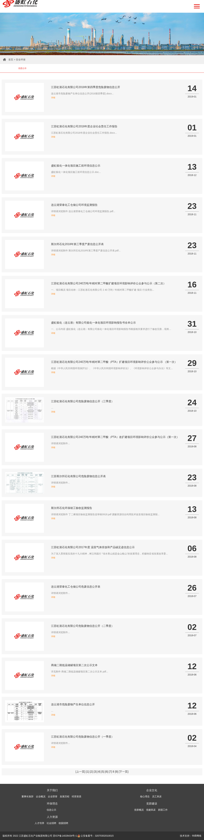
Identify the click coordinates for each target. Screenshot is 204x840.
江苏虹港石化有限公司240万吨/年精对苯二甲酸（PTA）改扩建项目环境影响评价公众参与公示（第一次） (115, 437)
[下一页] (123, 771)
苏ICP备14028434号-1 (65, 835)
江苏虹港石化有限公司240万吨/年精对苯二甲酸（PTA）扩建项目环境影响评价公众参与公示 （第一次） (114, 361)
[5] (102, 771)
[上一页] (80, 771)
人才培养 (39, 823)
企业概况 (40, 796)
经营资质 (76, 796)
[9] (116, 771)
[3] (95, 771)
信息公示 (22, 68)
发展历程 (64, 796)
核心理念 (145, 796)
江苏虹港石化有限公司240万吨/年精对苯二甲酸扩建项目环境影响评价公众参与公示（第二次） (108, 283)
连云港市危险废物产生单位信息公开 (73, 704)
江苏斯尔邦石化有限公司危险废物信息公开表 (78, 476)
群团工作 (163, 809)
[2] (91, 771)
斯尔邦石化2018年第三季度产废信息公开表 (77, 244)
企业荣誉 (52, 796)
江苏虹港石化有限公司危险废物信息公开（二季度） (82, 625)
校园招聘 (63, 823)
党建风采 (151, 809)
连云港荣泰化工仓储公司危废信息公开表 (75, 586)
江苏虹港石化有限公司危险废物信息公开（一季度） (82, 736)
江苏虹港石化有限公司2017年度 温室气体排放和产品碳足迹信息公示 (92, 547)
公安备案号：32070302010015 (96, 835)
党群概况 (139, 809)
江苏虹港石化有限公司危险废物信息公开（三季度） (82, 401)
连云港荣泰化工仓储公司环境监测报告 (74, 204)
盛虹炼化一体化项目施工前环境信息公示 (75, 165)
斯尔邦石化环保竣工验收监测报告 (71, 508)
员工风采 (157, 796)
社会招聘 (51, 823)
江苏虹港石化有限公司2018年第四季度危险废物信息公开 (85, 87)
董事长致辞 (27, 796)
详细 (53, 97)
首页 (10, 59)
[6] (106, 771)
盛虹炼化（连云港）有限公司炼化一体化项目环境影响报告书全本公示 (93, 322)
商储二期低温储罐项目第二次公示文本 (74, 665)
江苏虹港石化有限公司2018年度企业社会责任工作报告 (84, 126)
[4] (98, 771)
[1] (87, 771)
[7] (110, 771)
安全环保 (20, 59)
